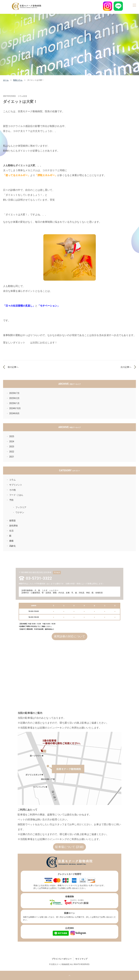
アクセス (57, 572)
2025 (11, 436)
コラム (12, 479)
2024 (11, 441)
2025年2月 (14, 398)
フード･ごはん (16, 495)
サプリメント (15, 485)
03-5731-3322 (39, 578)
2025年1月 (14, 403)
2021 (11, 456)
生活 (11, 530)
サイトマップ (81, 959)
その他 (12, 490)
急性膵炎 (13, 525)
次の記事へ (126, 367)
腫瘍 (11, 541)
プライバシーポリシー (62, 959)
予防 (11, 500)
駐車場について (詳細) (69, 846)
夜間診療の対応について (69, 636)
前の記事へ (13, 367)
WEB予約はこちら (26, 584)
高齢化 (12, 546)
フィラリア (21, 507)
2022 (11, 451)
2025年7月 (14, 393)
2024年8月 (14, 413)
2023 (11, 446)
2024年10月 (15, 408)
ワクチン (20, 512)
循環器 (12, 520)
